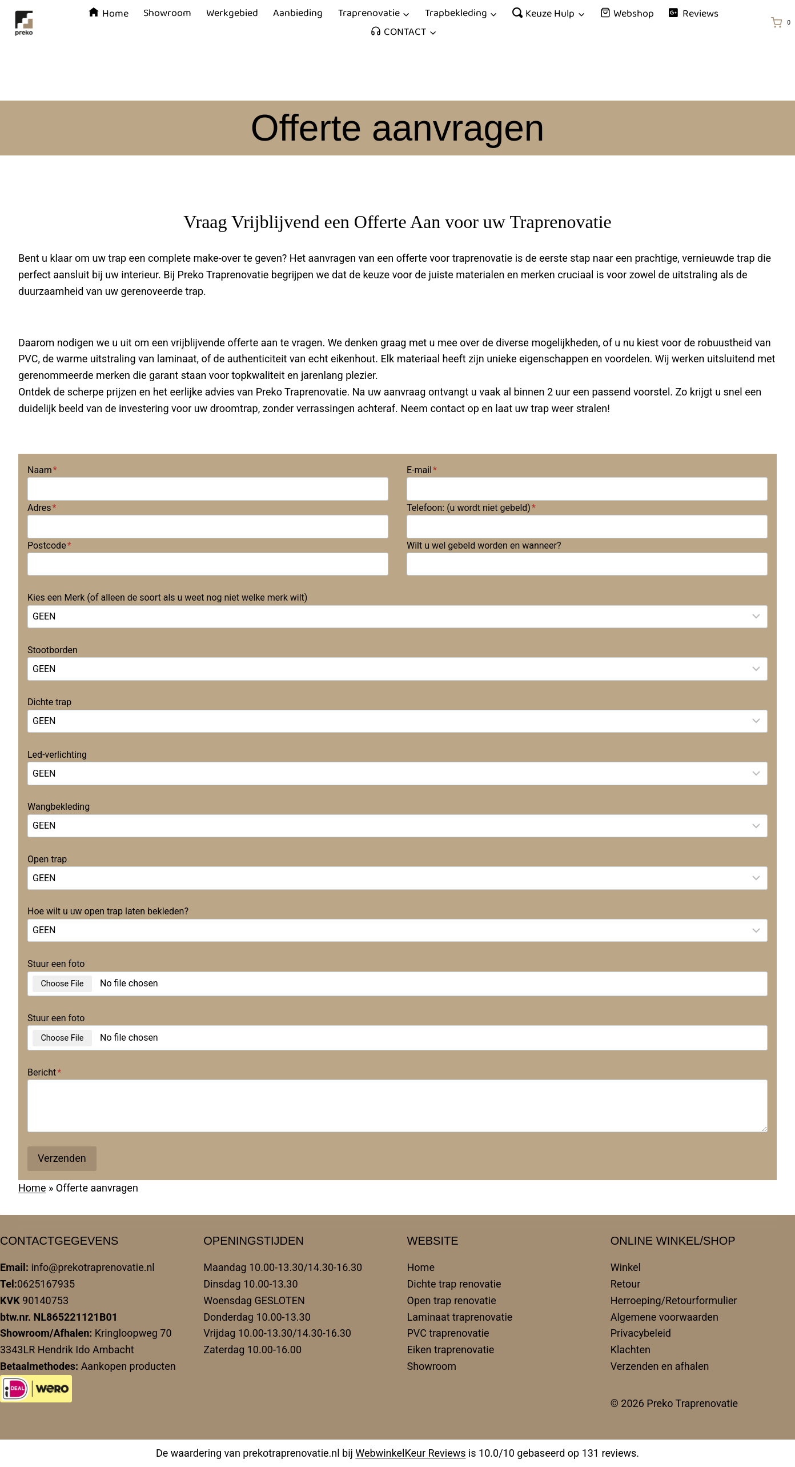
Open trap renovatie (451, 1300)
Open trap (47, 859)
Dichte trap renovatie (454, 1284)
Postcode (49, 545)
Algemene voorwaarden (664, 1317)
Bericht (44, 1072)
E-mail (422, 470)
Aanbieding (298, 13)
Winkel (626, 1267)
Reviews (693, 14)
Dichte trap (49, 702)
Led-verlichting (57, 754)
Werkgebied (232, 13)
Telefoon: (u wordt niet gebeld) (471, 507)
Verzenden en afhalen (660, 1366)
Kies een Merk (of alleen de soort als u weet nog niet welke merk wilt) (167, 597)
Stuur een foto (56, 963)
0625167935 (46, 1284)
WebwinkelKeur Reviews (410, 1453)
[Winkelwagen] (783, 23)
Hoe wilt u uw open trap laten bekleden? (107, 911)
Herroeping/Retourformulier (674, 1300)
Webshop (627, 14)
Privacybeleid (641, 1333)
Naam (42, 470)
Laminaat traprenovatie (460, 1317)
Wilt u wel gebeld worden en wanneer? (484, 545)
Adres (41, 507)
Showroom (167, 13)
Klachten (631, 1350)
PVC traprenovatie (448, 1333)
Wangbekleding (58, 806)
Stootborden (52, 650)
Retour (626, 1284)
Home (108, 14)
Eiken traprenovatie (451, 1350)
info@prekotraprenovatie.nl (92, 1267)
